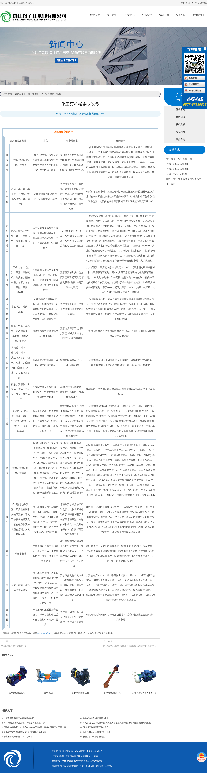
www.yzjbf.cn (43, 633)
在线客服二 (194, 84)
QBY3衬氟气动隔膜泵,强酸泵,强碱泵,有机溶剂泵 (25, 732)
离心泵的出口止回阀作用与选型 (97, 732)
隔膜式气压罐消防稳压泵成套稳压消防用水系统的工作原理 (131, 646)
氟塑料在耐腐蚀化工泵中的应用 (18, 736)
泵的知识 (181, 15)
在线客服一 (194, 78)
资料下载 (164, 15)
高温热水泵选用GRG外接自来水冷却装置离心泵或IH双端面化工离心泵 (35, 727)
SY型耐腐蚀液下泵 (112, 693)
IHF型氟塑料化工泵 (80, 693)
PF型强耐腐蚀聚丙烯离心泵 (144, 693)
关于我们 (112, 15)
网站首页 (95, 15)
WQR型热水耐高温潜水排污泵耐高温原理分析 (24, 723)
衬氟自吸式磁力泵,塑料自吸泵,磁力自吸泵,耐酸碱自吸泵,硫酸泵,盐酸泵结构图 (117, 723)
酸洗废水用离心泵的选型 (94, 736)
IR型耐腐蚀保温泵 (17, 693)
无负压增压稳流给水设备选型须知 (19, 718)
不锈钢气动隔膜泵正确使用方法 (97, 727)
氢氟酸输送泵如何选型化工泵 (96, 718)
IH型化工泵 (49, 693)
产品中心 (129, 15)
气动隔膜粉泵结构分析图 (14, 646)
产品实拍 (146, 15)
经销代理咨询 (195, 90)
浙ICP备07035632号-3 (93, 751)
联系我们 (198, 15)
